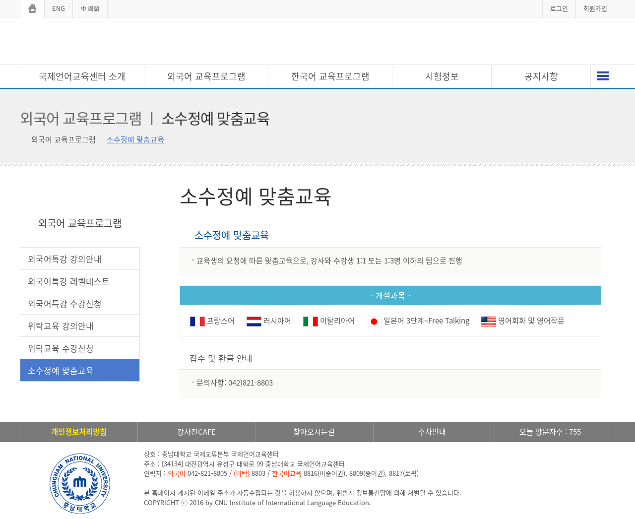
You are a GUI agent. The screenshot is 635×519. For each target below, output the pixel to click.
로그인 (559, 8)
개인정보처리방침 (79, 431)
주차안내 (432, 431)
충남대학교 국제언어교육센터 (317, 42)
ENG (58, 8)
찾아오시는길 (314, 431)
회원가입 (595, 8)
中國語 (90, 8)
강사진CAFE (196, 431)
